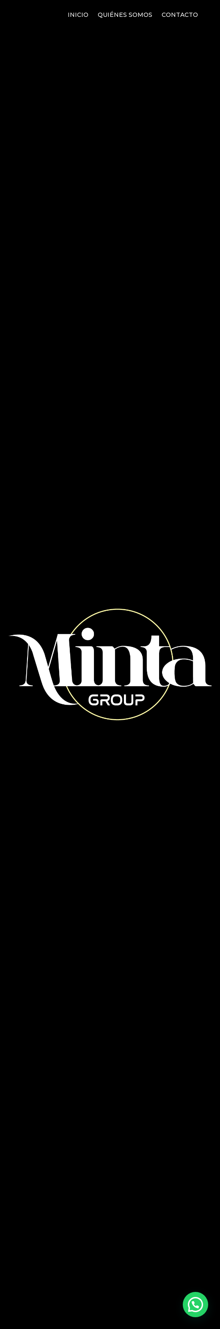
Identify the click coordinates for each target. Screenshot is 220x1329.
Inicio (78, 15)
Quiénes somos (125, 15)
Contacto (180, 15)
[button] (195, 1304)
